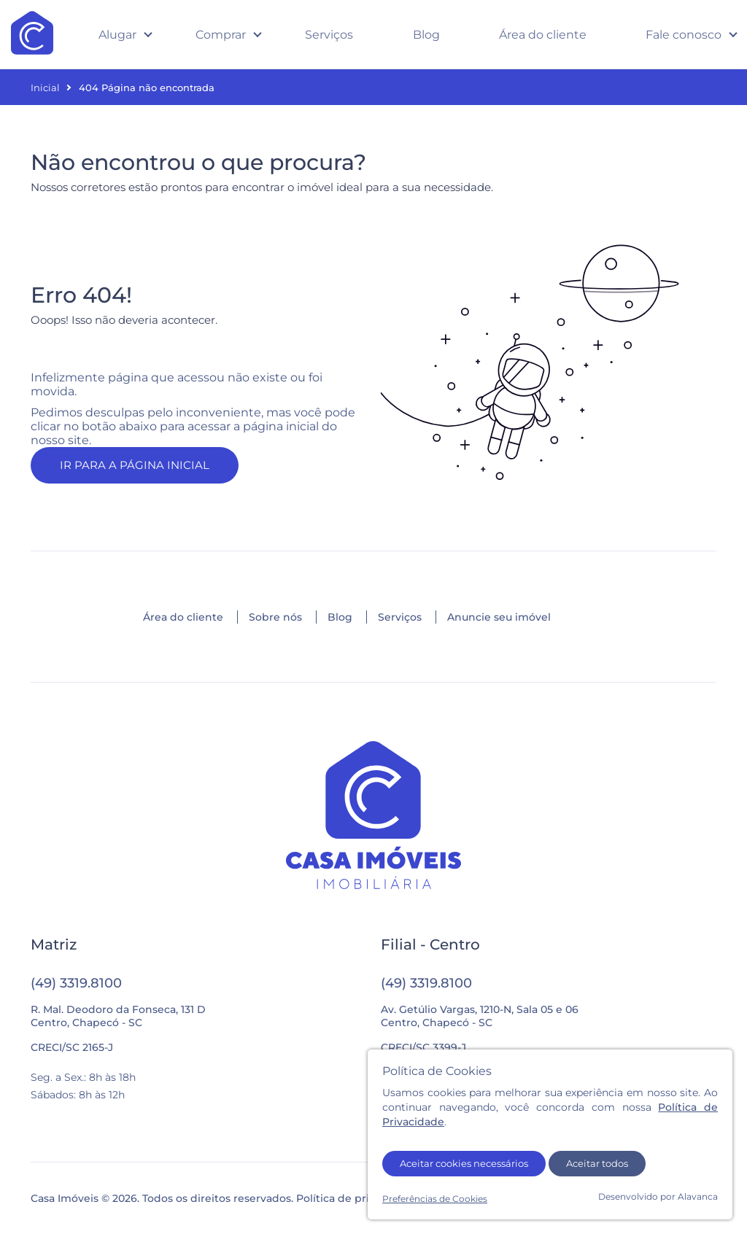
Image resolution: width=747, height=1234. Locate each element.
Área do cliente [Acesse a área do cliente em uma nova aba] (543, 35)
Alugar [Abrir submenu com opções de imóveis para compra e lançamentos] (117, 35)
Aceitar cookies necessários (464, 1163)
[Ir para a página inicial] (373, 816)
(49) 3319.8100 (76, 983)
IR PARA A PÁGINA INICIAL (134, 465)
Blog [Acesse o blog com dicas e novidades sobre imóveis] (426, 35)
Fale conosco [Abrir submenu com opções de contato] (683, 35)
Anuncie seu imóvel (499, 617)
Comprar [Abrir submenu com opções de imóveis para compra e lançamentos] (221, 35)
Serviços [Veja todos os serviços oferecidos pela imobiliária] (329, 35)
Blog (340, 617)
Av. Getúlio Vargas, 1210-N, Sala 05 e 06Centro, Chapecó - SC (479, 1016)
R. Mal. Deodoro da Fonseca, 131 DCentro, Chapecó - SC (118, 1016)
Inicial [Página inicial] (45, 87)
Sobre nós (275, 617)
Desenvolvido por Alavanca (658, 1196)
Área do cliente (183, 617)
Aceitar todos (597, 1163)
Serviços (400, 617)
